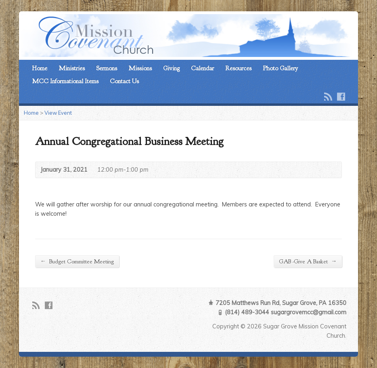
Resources (238, 68)
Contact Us (124, 81)
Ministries (72, 68)
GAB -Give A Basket (308, 261)
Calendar (202, 68)
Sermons (106, 68)
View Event (58, 112)
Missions (140, 68)
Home (39, 68)
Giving (171, 68)
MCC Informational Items (65, 81)
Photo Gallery (280, 68)
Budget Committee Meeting (77, 261)
